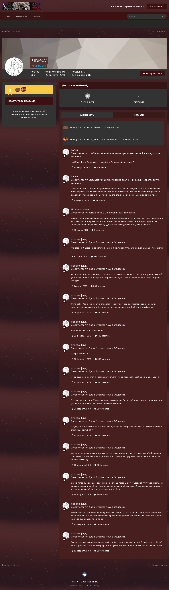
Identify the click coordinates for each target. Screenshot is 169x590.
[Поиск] (143, 16)
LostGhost (94, 153)
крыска (92, 212)
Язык (74, 581)
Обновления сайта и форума (120, 212)
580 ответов (98, 256)
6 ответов (97, 230)
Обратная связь (89, 581)
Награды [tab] (139, 115)
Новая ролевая (80, 209)
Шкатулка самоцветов (106, 139)
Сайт (7, 16)
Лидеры (36, 16)
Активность (21, 16)
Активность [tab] (87, 115)
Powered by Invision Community (84, 585)
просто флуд (79, 239)
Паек (97, 127)
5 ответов (100, 167)
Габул (74, 150)
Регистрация (156, 6)
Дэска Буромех (97, 242)
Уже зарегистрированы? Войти (126, 6)
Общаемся (120, 242)
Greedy (73, 127)
